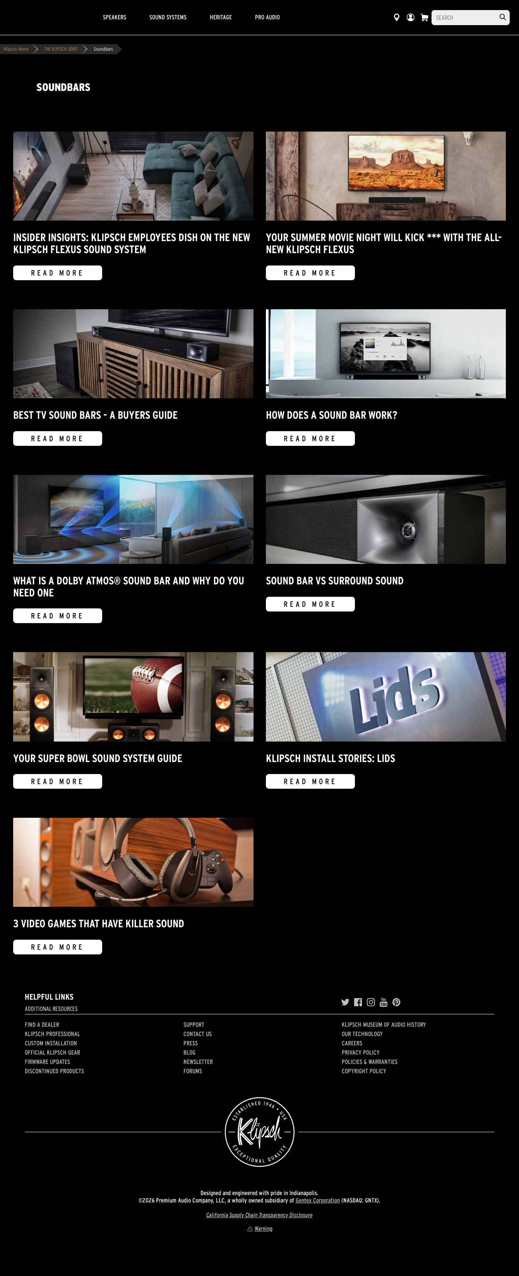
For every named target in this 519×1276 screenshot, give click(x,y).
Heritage (221, 17)
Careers (352, 1043)
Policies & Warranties (369, 1061)
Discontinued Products (54, 1070)
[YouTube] (384, 1002)
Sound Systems (168, 17)
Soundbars (103, 49)
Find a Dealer (42, 1024)
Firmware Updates (47, 1061)
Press (190, 1043)
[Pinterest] (396, 1002)
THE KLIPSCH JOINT (61, 49)
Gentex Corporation (318, 1200)
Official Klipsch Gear (52, 1052)
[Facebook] (358, 1002)
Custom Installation (51, 1043)
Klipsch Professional (52, 1033)
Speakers (114, 17)
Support (193, 1024)
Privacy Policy (361, 1052)
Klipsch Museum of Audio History (384, 1024)
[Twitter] (345, 1002)
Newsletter (198, 1061)
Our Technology (362, 1033)
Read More (57, 273)
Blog (189, 1052)
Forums (192, 1070)
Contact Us (197, 1033)
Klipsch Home (16, 49)
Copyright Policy (364, 1070)
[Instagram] (371, 1002)
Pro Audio (267, 17)
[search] (502, 17)
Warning (259, 1228)
